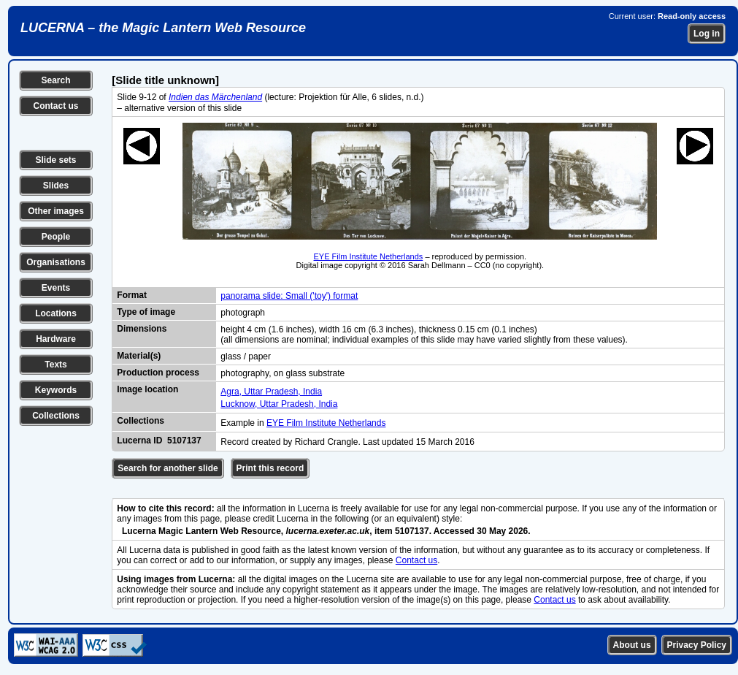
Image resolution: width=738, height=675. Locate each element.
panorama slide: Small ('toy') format (289, 296)
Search (55, 80)
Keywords (56, 390)
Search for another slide (168, 468)
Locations (56, 313)
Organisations (55, 262)
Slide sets (55, 160)
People (56, 237)
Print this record (270, 468)
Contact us (55, 106)
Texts (55, 364)
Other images (56, 211)
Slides (56, 185)
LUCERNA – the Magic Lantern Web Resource (163, 27)
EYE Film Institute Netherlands (368, 256)
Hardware (56, 339)
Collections (56, 416)
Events (56, 288)
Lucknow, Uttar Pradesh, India (278, 404)
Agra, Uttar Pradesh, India (271, 391)
